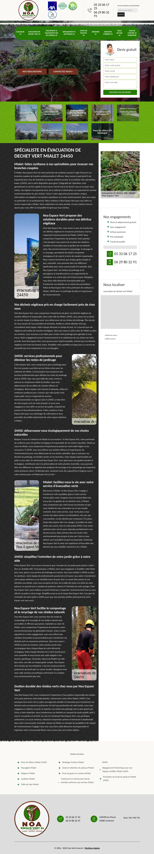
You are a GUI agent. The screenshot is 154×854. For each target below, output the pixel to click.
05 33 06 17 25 (101, 6)
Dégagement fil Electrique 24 (69, 33)
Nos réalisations (32, 71)
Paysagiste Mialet (26, 768)
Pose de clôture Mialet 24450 (32, 762)
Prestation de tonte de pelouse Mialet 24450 (117, 779)
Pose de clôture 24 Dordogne (132, 33)
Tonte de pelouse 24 (83, 33)
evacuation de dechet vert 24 (34, 33)
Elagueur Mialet (26, 773)
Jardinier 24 (95, 33)
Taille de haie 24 (119, 33)
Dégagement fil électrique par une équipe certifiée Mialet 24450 (115, 769)
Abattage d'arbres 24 (108, 33)
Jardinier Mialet (26, 779)
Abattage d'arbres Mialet (71, 762)
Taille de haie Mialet (28, 784)
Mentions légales (92, 848)
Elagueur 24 (20, 33)
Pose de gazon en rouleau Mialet (74, 773)
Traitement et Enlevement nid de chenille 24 (51, 33)
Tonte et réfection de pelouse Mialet (76, 768)
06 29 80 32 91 (101, 14)
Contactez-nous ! (63, 71)
